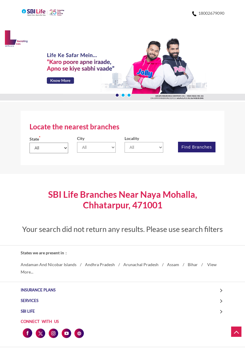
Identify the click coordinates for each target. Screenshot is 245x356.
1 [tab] (116, 94)
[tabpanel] (122, 66)
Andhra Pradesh (100, 264)
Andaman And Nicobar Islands (48, 264)
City (80, 138)
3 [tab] (128, 94)
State (35, 138)
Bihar (193, 264)
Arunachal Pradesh (141, 264)
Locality (132, 138)
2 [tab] (122, 94)
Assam (173, 264)
